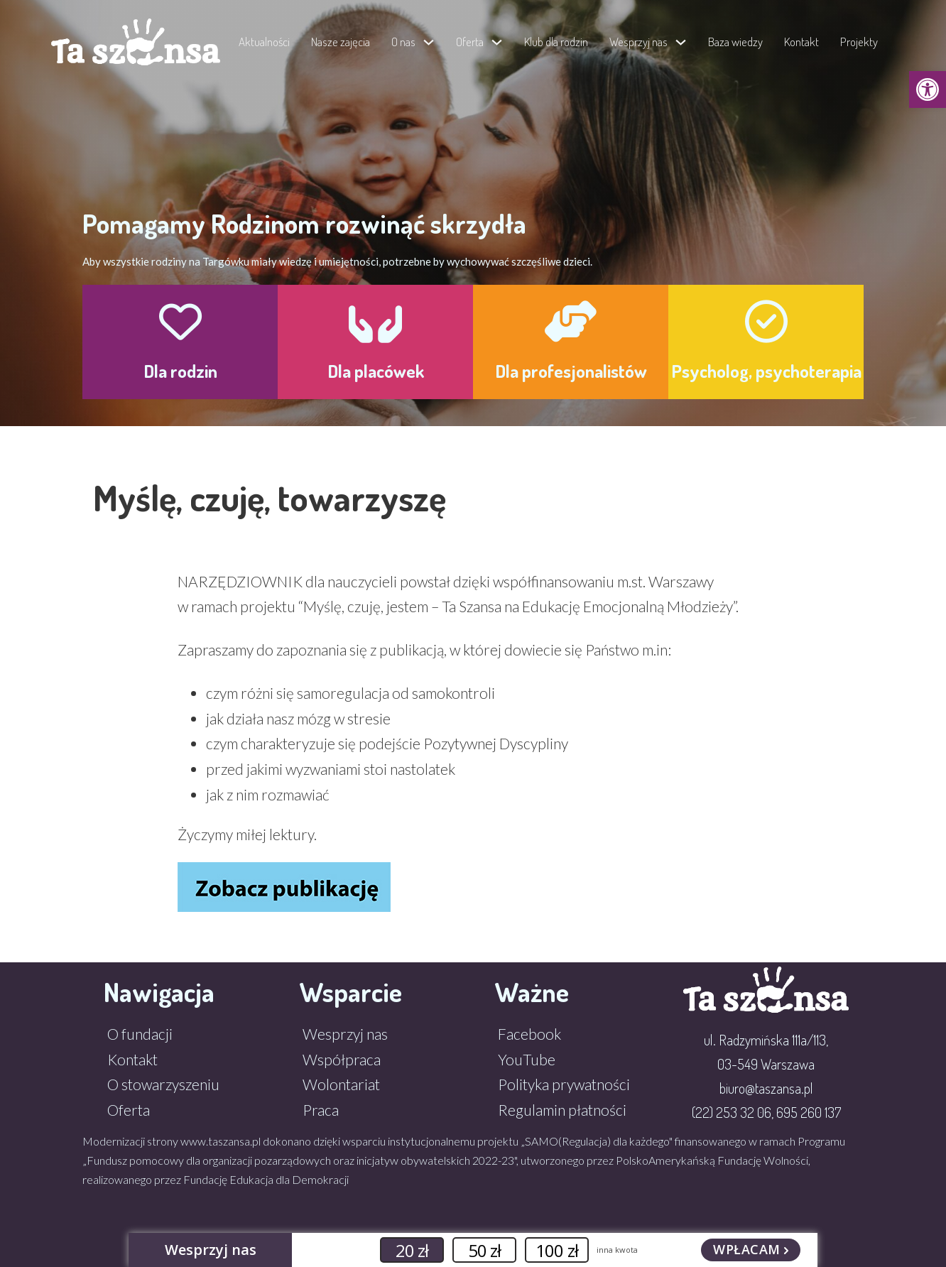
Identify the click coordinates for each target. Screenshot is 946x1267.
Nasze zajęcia (340, 41)
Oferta (128, 1110)
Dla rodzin (180, 370)
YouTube (526, 1059)
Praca (321, 1110)
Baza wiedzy (735, 41)
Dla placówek (375, 370)
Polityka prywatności (564, 1084)
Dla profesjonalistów (571, 370)
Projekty (859, 41)
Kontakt (801, 41)
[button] (927, 89)
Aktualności (264, 41)
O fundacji (140, 1034)
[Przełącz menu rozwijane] (429, 42)
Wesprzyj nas (638, 41)
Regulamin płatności (562, 1110)
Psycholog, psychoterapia (766, 370)
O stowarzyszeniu (163, 1084)
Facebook (529, 1034)
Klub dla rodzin (556, 41)
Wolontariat (341, 1084)
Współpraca (342, 1059)
